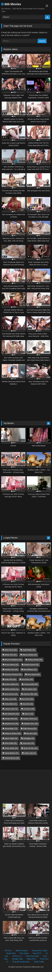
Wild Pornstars (22, 951)
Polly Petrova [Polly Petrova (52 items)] (29, 728)
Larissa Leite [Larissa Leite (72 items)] (11, 709)
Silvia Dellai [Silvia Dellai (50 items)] (11, 743)
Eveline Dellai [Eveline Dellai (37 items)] (11, 684)
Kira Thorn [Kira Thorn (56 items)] (27, 699)
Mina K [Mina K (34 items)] (29, 714)
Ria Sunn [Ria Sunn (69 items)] (31, 733)
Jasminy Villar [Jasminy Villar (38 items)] (30, 694)
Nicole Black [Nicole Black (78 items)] (11, 728)
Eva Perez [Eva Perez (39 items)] (27, 679)
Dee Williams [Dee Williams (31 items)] (30, 669)
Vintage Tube (17, 959)
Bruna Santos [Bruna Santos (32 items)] (11, 664)
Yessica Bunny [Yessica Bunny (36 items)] (12, 758)
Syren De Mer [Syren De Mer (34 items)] (30, 748)
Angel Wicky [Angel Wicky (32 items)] (29, 650)
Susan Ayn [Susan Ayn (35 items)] (28, 743)
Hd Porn (8, 951)
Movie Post (10, 953)
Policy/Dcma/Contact (21, 962)
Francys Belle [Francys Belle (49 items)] (31, 684)
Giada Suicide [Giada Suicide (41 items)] (11, 689)
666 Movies (11, 4)
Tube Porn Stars (32, 956)
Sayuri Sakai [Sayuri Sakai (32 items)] (11, 738)
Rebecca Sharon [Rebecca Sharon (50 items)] (12, 733)
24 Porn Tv (16, 956)
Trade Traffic (39, 962)
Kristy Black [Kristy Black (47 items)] (11, 704)
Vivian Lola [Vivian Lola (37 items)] (30, 753)
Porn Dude (24, 953)
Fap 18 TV (37, 953)
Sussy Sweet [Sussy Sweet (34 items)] (11, 748)
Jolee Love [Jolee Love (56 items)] (10, 699)
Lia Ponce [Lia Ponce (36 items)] (28, 709)
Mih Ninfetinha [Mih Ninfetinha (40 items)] (12, 714)
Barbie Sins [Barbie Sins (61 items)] (11, 655)
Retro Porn (31, 959)
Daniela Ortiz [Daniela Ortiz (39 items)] (11, 669)
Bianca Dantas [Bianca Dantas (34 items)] (29, 655)
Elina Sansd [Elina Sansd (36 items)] (33, 674)
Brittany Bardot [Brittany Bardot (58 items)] (35, 659)
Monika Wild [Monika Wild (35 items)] (11, 719)
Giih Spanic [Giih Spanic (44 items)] (30, 689)
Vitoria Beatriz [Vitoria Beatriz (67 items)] (11, 753)
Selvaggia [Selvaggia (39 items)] (28, 738)
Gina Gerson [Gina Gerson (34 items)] (11, 694)
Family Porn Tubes (39, 951)
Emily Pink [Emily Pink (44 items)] (10, 679)
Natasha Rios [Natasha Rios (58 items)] (11, 723)
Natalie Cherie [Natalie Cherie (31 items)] (30, 719)
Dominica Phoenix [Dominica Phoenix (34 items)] (13, 674)
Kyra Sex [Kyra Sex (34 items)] (28, 704)
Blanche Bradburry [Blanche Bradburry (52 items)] (13, 659)
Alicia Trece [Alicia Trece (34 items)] (11, 650)
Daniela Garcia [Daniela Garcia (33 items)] (31, 664)
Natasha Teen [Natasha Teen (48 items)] (31, 723)
